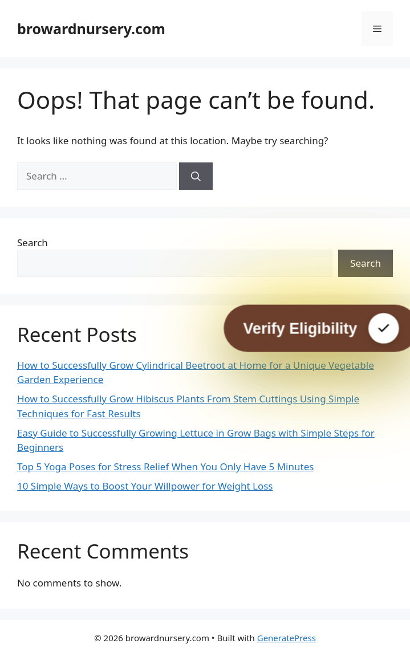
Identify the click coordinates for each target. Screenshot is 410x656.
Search (32, 242)
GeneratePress (286, 637)
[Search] (196, 176)
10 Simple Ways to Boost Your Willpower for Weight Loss (145, 485)
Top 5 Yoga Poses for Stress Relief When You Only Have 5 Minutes (165, 466)
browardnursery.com (91, 28)
